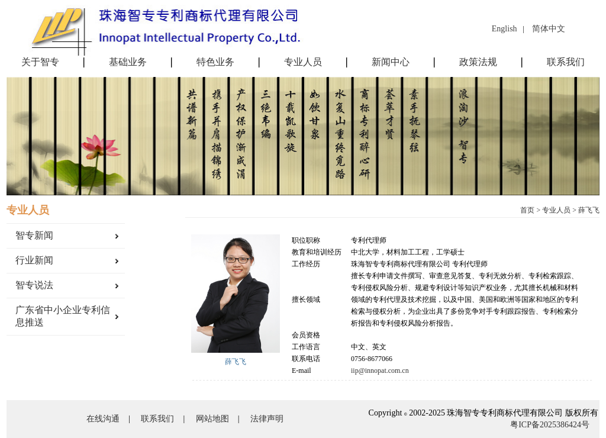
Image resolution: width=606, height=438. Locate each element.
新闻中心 (391, 62)
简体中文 (548, 28)
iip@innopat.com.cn (380, 370)
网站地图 (212, 418)
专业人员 (303, 62)
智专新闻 (34, 235)
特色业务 (215, 62)
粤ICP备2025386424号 (549, 424)
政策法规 (478, 62)
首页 (527, 210)
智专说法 (34, 285)
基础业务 (128, 62)
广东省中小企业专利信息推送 (62, 316)
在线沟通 (103, 418)
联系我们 (566, 62)
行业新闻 (34, 260)
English (504, 28)
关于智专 (40, 62)
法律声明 (266, 418)
